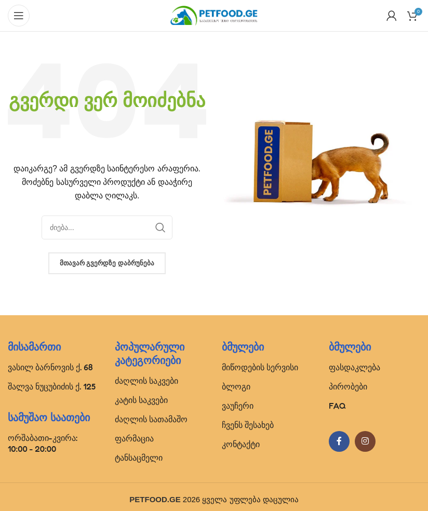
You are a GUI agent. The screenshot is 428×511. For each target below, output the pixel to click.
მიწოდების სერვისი (260, 367)
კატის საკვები (141, 400)
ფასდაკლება (354, 367)
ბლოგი (236, 386)
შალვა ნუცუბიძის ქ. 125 (52, 386)
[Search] (107, 227)
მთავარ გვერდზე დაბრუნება (107, 263)
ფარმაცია (134, 438)
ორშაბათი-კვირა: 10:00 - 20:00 (42, 443)
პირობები (348, 386)
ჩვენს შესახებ (248, 425)
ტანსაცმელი (139, 457)
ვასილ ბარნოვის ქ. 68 (50, 367)
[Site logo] (214, 14)
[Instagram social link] (365, 441)
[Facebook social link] (339, 441)
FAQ (337, 405)
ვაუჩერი (237, 405)
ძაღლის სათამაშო (151, 419)
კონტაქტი (241, 444)
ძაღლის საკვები (146, 380)
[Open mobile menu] (19, 15)
